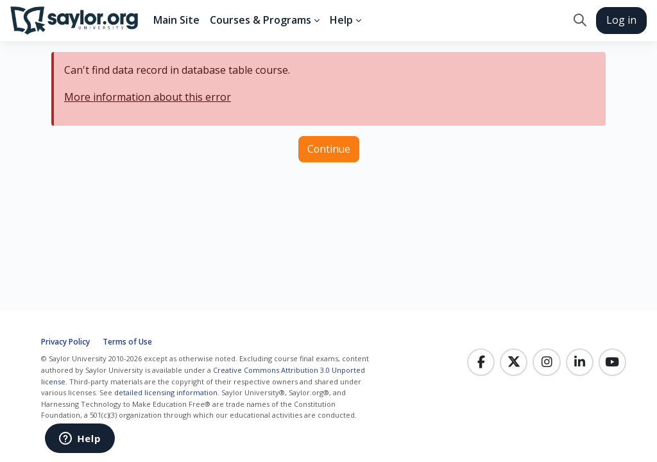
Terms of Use (127, 341)
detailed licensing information (166, 392)
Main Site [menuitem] (176, 20)
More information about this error (147, 97)
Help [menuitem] (341, 20)
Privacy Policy (65, 341)
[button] (579, 20)
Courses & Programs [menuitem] (260, 20)
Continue (328, 149)
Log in (621, 20)
